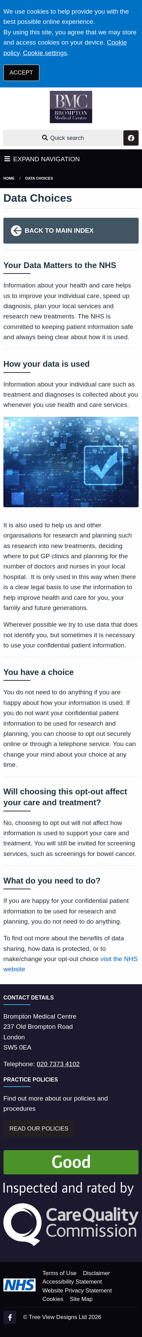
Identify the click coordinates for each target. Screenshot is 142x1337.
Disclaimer (96, 1273)
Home (9, 178)
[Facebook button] (131, 138)
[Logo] (71, 107)
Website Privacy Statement (77, 1290)
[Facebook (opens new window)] (9, 1317)
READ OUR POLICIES (38, 1128)
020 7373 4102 (58, 1064)
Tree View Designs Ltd (58, 1317)
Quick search (62, 138)
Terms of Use (59, 1273)
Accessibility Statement (72, 1281)
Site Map (81, 1299)
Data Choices (39, 178)
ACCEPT (21, 72)
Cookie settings (45, 52)
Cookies (52, 1299)
